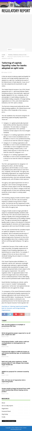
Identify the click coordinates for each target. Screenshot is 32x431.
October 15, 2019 (7, 72)
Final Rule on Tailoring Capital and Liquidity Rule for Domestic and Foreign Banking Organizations (15, 308)
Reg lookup (5, 414)
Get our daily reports (7, 405)
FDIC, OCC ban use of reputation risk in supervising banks (13, 380)
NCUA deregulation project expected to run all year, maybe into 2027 (16, 333)
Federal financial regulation (17, 55)
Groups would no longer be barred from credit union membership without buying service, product (16, 390)
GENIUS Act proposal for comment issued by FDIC (15, 372)
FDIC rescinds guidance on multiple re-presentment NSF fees (13, 325)
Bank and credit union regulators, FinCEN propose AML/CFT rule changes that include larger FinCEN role (15, 363)
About (3, 403)
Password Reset (6, 411)
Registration (5, 408)
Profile (3, 417)
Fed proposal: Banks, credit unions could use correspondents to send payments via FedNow (15, 343)
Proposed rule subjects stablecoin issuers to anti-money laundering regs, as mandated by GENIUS (16, 353)
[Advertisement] (16, 31)
